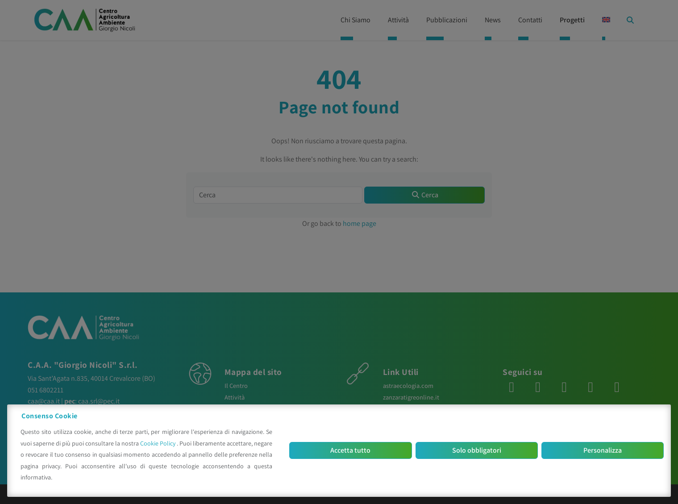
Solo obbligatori (476, 450)
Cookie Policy (158, 443)
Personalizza (602, 450)
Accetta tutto (350, 450)
